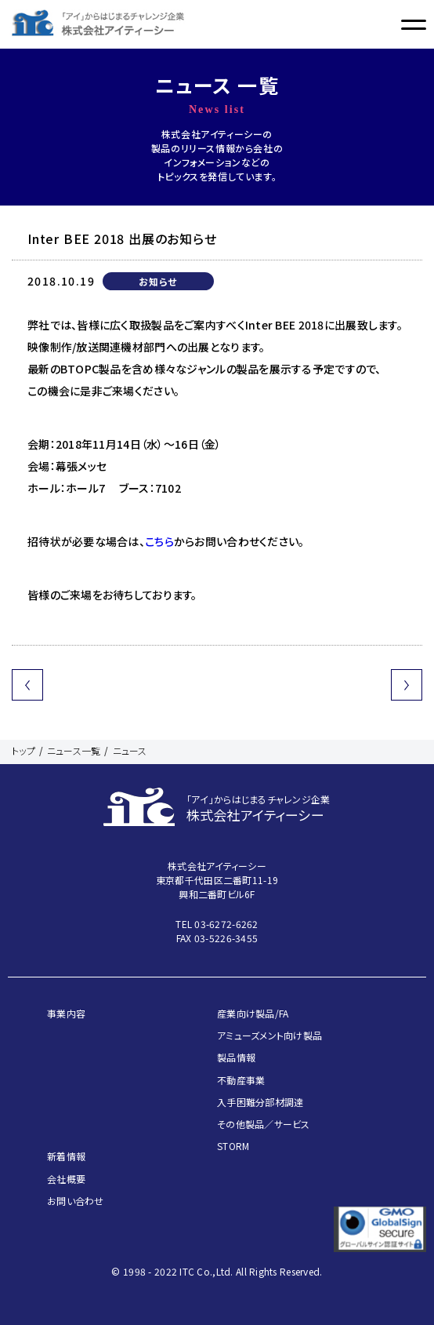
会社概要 (66, 1178)
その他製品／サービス (263, 1123)
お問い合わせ (75, 1200)
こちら (159, 541)
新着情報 (66, 1156)
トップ (23, 750)
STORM (233, 1145)
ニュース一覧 (74, 750)
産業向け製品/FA (253, 1013)
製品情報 (236, 1057)
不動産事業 (241, 1080)
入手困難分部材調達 (260, 1101)
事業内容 (66, 1013)
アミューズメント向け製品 (269, 1035)
